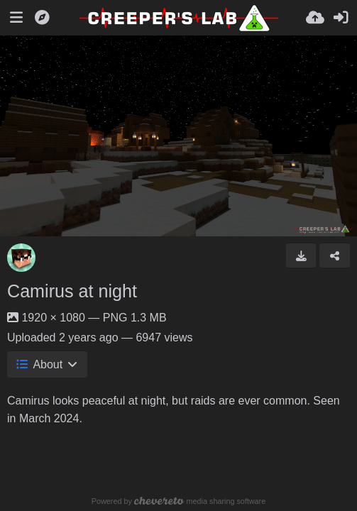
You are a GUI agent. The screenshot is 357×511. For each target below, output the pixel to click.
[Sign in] (340, 17)
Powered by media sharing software (178, 501)
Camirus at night (72, 291)
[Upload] (315, 17)
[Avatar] (21, 257)
